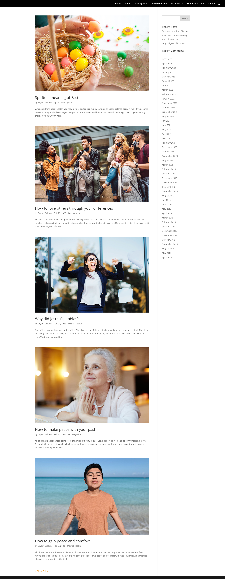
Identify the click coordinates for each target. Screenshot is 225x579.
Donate (211, 4)
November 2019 (169, 182)
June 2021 (166, 125)
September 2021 (170, 112)
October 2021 (168, 107)
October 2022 (168, 76)
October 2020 (168, 151)
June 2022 (166, 85)
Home (118, 4)
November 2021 (169, 103)
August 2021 (168, 116)
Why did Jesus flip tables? (57, 318)
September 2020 (170, 156)
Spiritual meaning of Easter (58, 97)
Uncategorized (75, 434)
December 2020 (169, 147)
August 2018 (168, 248)
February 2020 (169, 169)
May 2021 (166, 129)
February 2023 (169, 67)
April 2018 (167, 257)
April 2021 (167, 134)
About (128, 4)
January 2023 (168, 72)
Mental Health (75, 323)
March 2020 (167, 165)
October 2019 (168, 187)
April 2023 (167, 63)
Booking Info (140, 4)
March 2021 (167, 138)
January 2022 (168, 98)
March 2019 (167, 217)
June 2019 (166, 204)
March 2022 (167, 89)
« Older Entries (42, 571)
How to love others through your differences (74, 208)
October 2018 (168, 239)
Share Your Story (195, 4)
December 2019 (169, 178)
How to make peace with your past (65, 429)
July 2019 (166, 200)
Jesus (69, 102)
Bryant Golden (45, 102)
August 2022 (168, 81)
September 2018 (170, 244)
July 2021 (166, 120)
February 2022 (169, 94)
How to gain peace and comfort (62, 540)
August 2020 (168, 160)
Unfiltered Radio (159, 4)
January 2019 (168, 226)
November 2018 (169, 235)
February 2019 (169, 222)
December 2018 (169, 231)
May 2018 (166, 253)
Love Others (74, 213)
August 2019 (168, 195)
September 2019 (170, 191)
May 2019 (166, 208)
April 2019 (167, 213)
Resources (175, 4)
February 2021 (169, 142)
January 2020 (168, 173)
